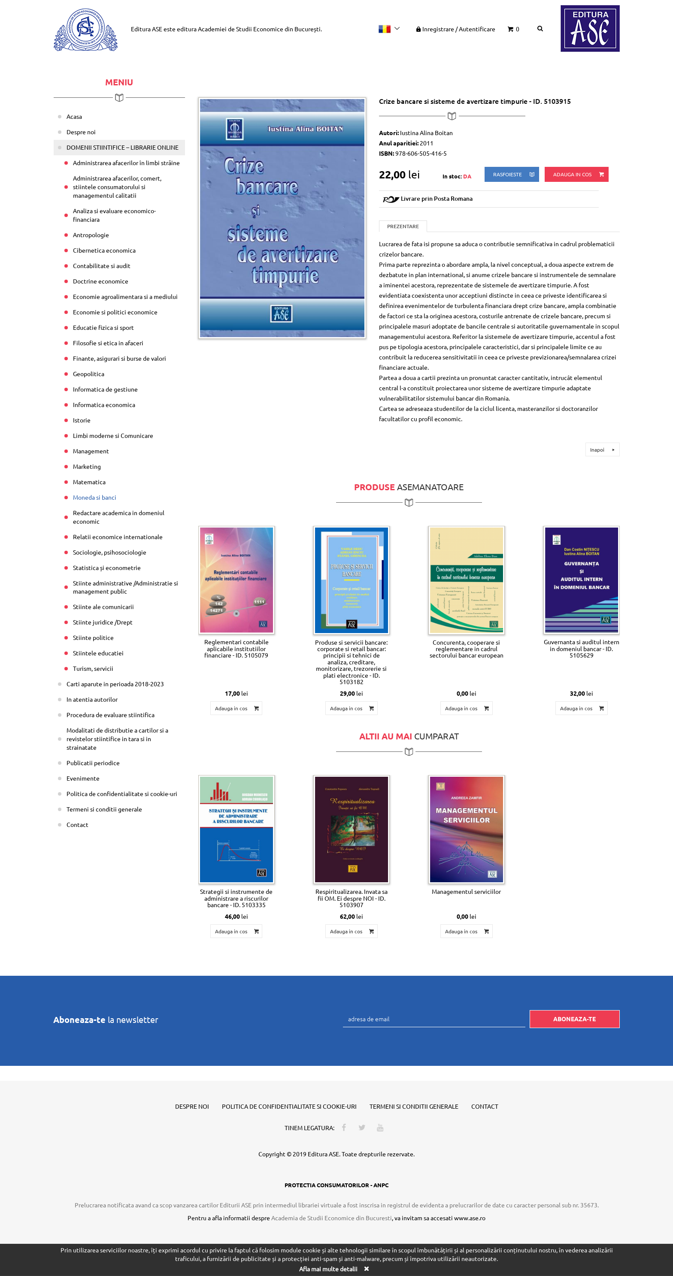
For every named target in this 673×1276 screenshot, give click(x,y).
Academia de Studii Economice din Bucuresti (331, 1218)
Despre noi (81, 132)
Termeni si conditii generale (104, 809)
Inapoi (603, 449)
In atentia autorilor (92, 699)
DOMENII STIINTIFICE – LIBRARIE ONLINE (123, 147)
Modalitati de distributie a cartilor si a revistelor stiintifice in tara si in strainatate (117, 738)
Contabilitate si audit (101, 265)
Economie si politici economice (115, 312)
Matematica (89, 482)
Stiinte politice (93, 637)
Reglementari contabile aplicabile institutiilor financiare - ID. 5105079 (236, 648)
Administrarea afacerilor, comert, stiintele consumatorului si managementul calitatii (117, 186)
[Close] (366, 1268)
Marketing (87, 466)
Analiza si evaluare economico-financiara (114, 215)
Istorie (82, 420)
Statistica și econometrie (107, 567)
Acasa (74, 116)
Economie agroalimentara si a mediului (125, 296)
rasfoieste (514, 174)
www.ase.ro (469, 1218)
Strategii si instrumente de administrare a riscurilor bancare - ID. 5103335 (236, 897)
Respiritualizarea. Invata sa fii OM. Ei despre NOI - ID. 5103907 (351, 897)
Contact (77, 824)
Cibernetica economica (104, 250)
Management (91, 451)
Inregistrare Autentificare (455, 29)
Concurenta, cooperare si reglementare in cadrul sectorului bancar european (466, 648)
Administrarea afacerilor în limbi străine (126, 162)
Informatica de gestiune (105, 389)
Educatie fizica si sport (103, 327)
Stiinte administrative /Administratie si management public (125, 587)
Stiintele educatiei (98, 653)
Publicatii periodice (93, 762)
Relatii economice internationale (118, 536)
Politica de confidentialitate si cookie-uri (122, 793)
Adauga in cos (579, 174)
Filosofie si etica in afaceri (108, 343)
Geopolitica (88, 373)
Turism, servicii (93, 668)
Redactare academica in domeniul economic (118, 517)
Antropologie (91, 234)
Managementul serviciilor (466, 891)
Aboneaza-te (574, 1019)
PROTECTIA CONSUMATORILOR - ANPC (336, 1185)
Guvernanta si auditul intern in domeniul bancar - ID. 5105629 (581, 648)
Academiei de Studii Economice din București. (260, 29)
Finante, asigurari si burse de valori (119, 358)
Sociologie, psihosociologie (109, 552)
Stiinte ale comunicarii (103, 606)
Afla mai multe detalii (328, 1269)
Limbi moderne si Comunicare (113, 435)
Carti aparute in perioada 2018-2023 (115, 684)
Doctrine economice (100, 281)
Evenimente (83, 778)
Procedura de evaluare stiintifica (111, 714)
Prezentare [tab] (403, 226)
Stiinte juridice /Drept (103, 622)
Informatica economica (104, 404)
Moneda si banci (94, 497)
